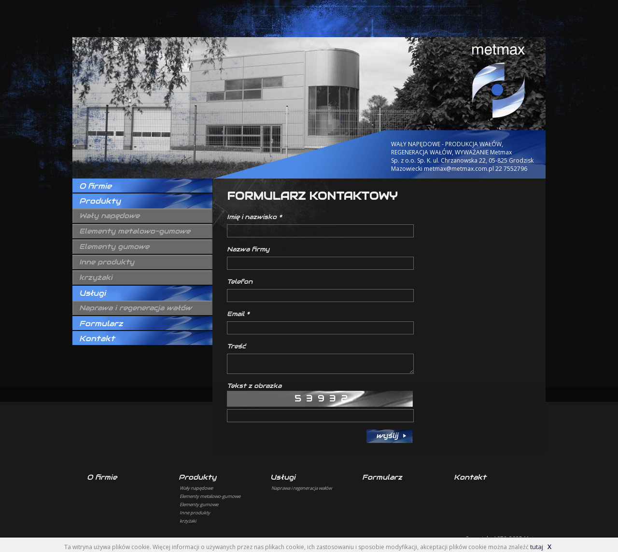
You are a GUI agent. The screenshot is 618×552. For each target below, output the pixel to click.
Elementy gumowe (114, 246)
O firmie (95, 186)
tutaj (536, 546)
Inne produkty (106, 262)
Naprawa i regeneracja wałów (135, 308)
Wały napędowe (109, 215)
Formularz (101, 323)
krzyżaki (95, 277)
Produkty (100, 201)
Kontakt (97, 338)
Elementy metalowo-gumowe (134, 231)
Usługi (92, 293)
